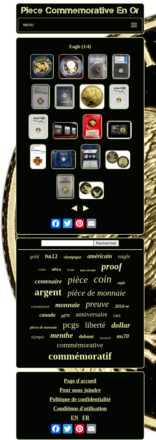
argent (48, 292)
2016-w (122, 306)
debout (86, 336)
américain (99, 256)
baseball (105, 338)
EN (74, 418)
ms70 (123, 336)
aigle (121, 282)
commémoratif (80, 356)
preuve (97, 304)
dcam (70, 270)
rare (117, 315)
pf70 (65, 315)
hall (51, 257)
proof (111, 266)
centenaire (48, 281)
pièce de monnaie (97, 292)
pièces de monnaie (43, 327)
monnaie (67, 305)
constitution (40, 306)
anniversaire (92, 314)
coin (103, 279)
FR (85, 418)
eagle (124, 256)
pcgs (71, 324)
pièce (78, 279)
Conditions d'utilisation (80, 408)
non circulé (87, 270)
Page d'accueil (80, 381)
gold (34, 256)
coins (42, 269)
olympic (37, 337)
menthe (61, 335)
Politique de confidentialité (80, 399)
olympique (73, 257)
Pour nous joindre (80, 390)
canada (47, 315)
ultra (56, 269)
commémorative (80, 345)
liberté (95, 325)
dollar (121, 325)
